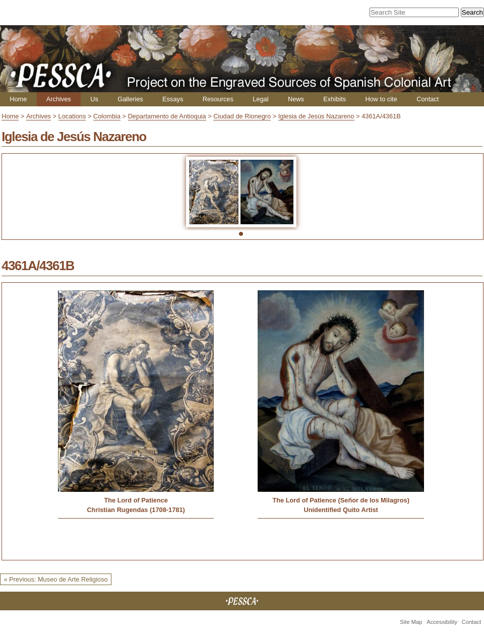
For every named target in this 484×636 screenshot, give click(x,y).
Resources (218, 99)
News (296, 99)
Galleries (130, 99)
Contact (427, 99)
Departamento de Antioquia (167, 116)
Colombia (106, 116)
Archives (58, 99)
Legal (260, 99)
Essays (172, 99)
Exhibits (334, 99)
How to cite (381, 99)
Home (18, 99)
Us (94, 99)
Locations (72, 116)
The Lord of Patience (136, 500)
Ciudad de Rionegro (242, 116)
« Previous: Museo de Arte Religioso (55, 579)
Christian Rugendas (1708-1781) (136, 510)
